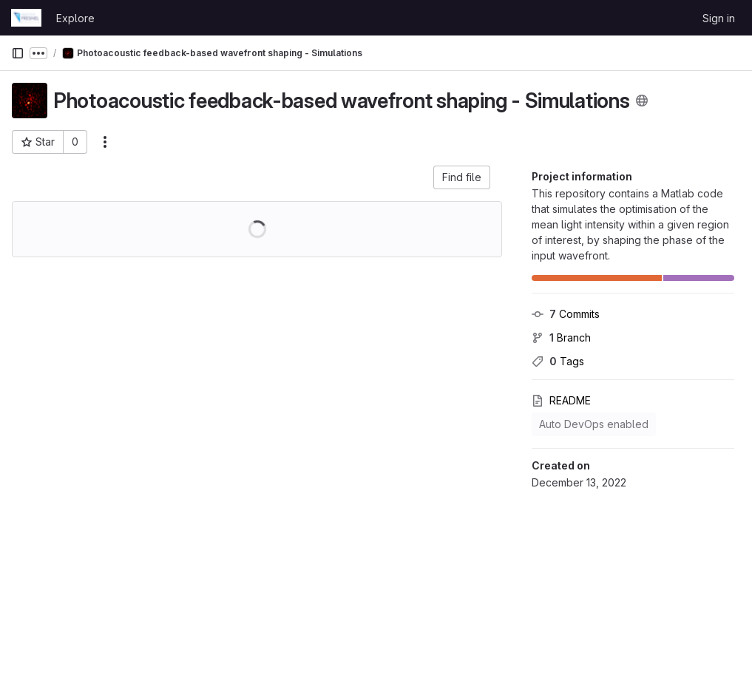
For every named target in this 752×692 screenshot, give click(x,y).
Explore (75, 18)
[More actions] (105, 142)
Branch (561, 337)
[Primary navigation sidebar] (18, 53)
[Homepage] (26, 18)
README (561, 400)
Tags (558, 361)
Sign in (718, 18)
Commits (566, 314)
